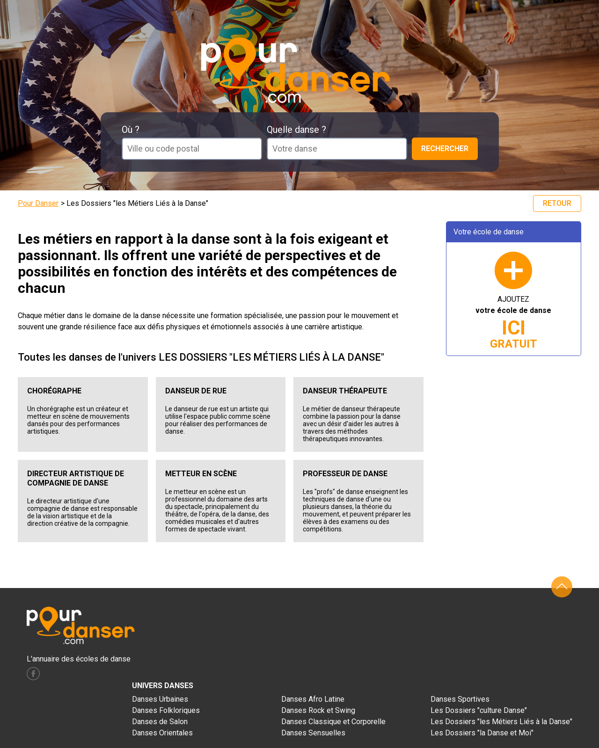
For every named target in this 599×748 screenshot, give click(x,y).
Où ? (130, 129)
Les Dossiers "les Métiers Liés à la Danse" (501, 721)
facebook (33, 673)
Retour (557, 203)
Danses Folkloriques (166, 710)
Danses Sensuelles (313, 732)
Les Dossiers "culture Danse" (479, 710)
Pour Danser (38, 203)
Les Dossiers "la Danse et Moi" (482, 732)
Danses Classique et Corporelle (333, 721)
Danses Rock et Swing (318, 710)
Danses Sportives (460, 699)
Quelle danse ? (296, 129)
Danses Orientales (162, 732)
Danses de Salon (160, 721)
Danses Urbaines (160, 699)
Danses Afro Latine (312, 699)
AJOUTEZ (513, 322)
